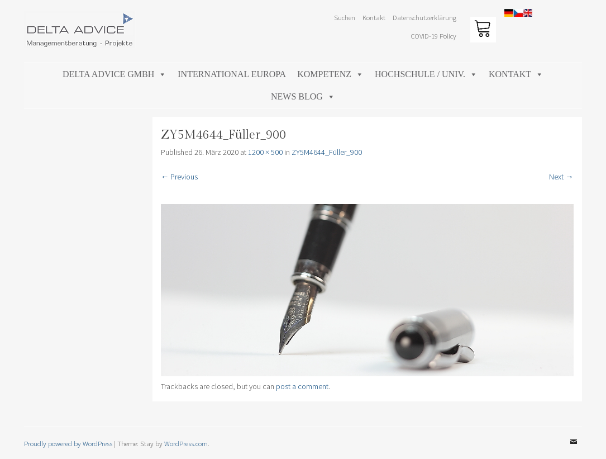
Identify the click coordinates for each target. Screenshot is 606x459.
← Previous (179, 177)
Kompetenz (330, 74)
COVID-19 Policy (433, 35)
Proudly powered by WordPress (68, 443)
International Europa (232, 74)
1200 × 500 (265, 152)
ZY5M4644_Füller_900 (327, 152)
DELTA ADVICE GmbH (114, 74)
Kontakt (373, 17)
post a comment (302, 386)
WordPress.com (186, 443)
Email (573, 450)
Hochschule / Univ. (426, 74)
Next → (561, 177)
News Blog (303, 96)
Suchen (344, 17)
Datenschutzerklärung (424, 17)
